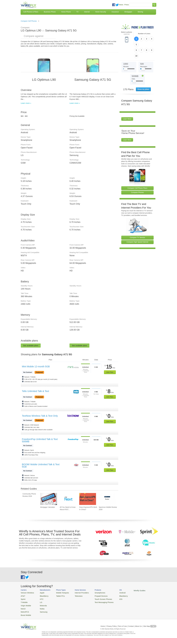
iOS (112, 598)
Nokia (40, 607)
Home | (103, 623)
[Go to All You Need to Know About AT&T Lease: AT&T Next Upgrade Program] (68, 499)
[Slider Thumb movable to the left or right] (125, 56)
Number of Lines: (144, 33)
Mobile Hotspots (59, 592)
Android (113, 592)
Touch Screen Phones (96, 598)
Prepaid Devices (94, 595)
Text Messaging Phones (97, 601)
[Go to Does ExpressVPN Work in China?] (87, 499)
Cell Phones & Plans (30, 12)
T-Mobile (24, 601)
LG (39, 601)
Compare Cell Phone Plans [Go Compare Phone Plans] (137, 174)
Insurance (115, 12)
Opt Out (153, 623)
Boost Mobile (25, 612)
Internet (87, 12)
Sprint (23, 598)
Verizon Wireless (26, 592)
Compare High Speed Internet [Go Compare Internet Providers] (137, 228)
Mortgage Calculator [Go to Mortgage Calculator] (47, 507)
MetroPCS (24, 609)
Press (126, 5)
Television (74, 595)
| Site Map (146, 623)
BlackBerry (41, 595)
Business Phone (50, 12)
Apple (40, 592)
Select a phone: (126, 33)
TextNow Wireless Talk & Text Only (40, 416)
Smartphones (93, 592)
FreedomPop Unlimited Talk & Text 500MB (40, 440)
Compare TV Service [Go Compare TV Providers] (137, 224)
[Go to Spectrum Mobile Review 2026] (107, 499)
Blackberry (114, 595)
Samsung (41, 609)
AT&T (23, 595)
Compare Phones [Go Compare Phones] (137, 179)
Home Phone (66, 12)
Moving (140, 12)
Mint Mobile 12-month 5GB (36, 366)
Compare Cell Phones (29, 21)
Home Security (100, 12)
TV (77, 12)
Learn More (127, 105)
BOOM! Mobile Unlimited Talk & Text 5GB (41, 465)
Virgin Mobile (25, 604)
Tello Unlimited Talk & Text (35, 391)
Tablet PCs (58, 595)
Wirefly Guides (129, 590)
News (121, 5)
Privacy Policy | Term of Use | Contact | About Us (124, 623)
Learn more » (26, 103)
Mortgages (128, 12)
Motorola (41, 604)
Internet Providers (77, 592)
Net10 (23, 607)
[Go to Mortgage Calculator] (48, 499)
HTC (39, 598)
